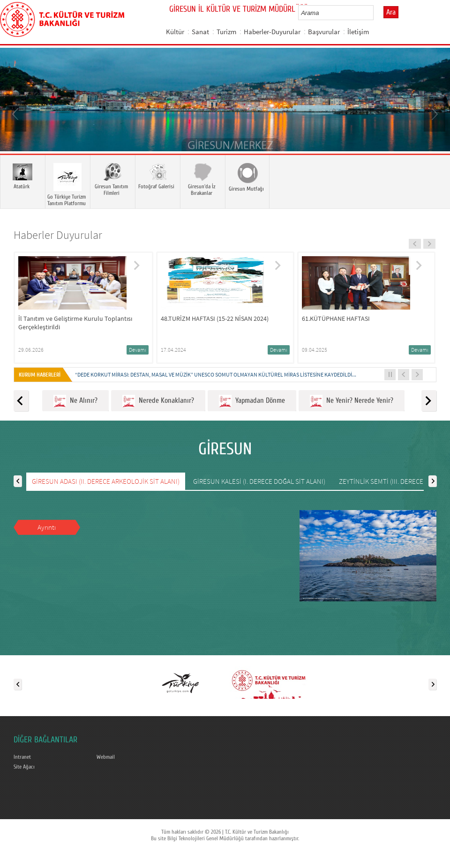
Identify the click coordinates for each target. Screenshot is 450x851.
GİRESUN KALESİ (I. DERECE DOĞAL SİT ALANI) (259, 481)
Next (433, 113)
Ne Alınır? (75, 401)
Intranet (22, 757)
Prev (16, 113)
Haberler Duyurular (58, 235)
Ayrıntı (47, 527)
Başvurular (324, 31)
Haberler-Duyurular (272, 31)
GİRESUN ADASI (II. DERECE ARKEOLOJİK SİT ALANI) (106, 481)
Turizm (226, 31)
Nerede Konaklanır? (158, 401)
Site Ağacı (24, 766)
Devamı (137, 349)
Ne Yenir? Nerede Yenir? (351, 401)
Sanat (200, 31)
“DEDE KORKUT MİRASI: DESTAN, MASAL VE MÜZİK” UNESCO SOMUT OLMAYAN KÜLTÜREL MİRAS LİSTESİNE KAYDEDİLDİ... (215, 374)
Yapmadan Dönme (252, 401)
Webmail (106, 757)
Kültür (175, 31)
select (376, 12)
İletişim (358, 31)
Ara (391, 12)
